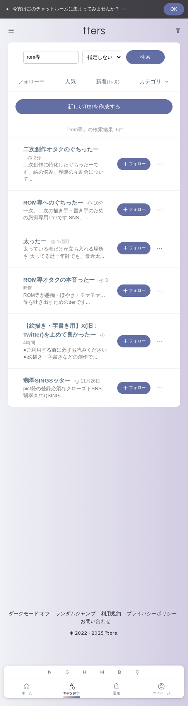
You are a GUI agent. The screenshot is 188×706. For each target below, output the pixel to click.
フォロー (134, 164)
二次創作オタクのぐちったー (61, 149)
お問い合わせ (95, 621)
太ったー (34, 241)
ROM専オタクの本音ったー (59, 279)
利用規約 (111, 613)
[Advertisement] (94, 508)
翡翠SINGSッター (46, 380)
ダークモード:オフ (29, 613)
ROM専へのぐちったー (53, 202)
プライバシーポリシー (151, 613)
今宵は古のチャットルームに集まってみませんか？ (65, 9)
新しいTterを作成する (94, 106)
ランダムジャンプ (75, 613)
